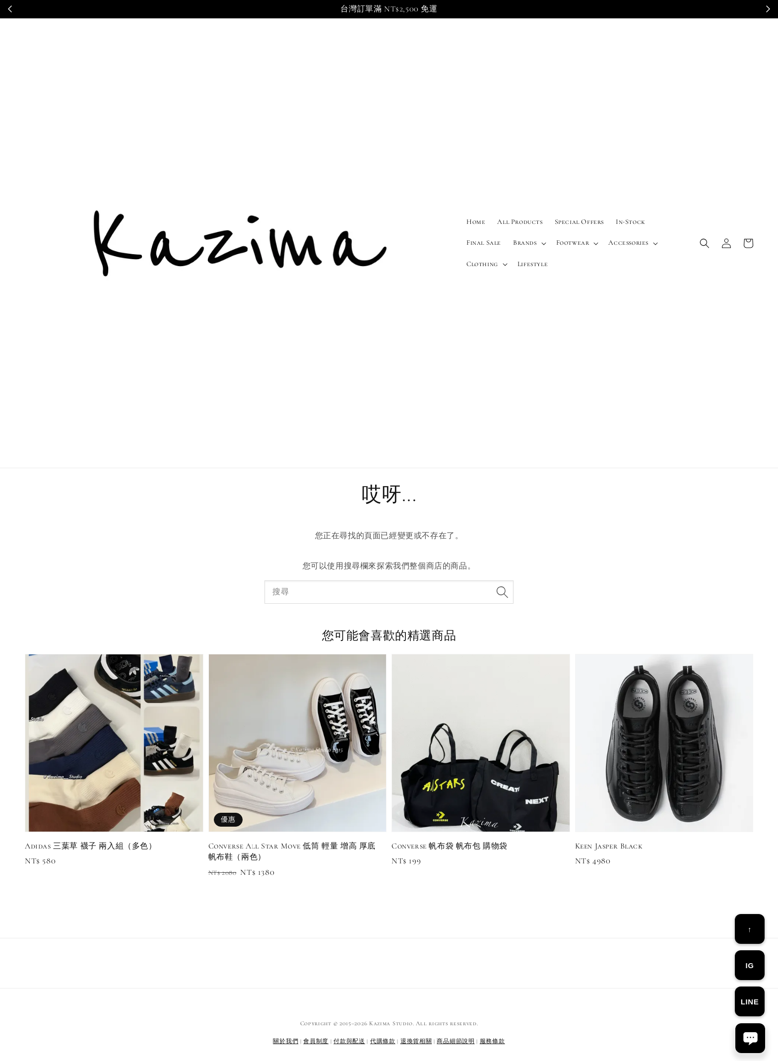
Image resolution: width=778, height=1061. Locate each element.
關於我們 (285, 1041)
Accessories (628, 242)
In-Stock (631, 221)
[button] (704, 243)
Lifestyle (533, 264)
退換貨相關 (416, 1041)
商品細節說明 (455, 1041)
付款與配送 (349, 1041)
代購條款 (382, 1041)
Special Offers (579, 221)
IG (749, 965)
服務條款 (492, 1041)
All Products (519, 221)
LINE (750, 1001)
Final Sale (483, 242)
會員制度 (315, 1041)
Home (475, 221)
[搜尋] (502, 592)
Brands (525, 242)
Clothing (482, 264)
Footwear (572, 242)
